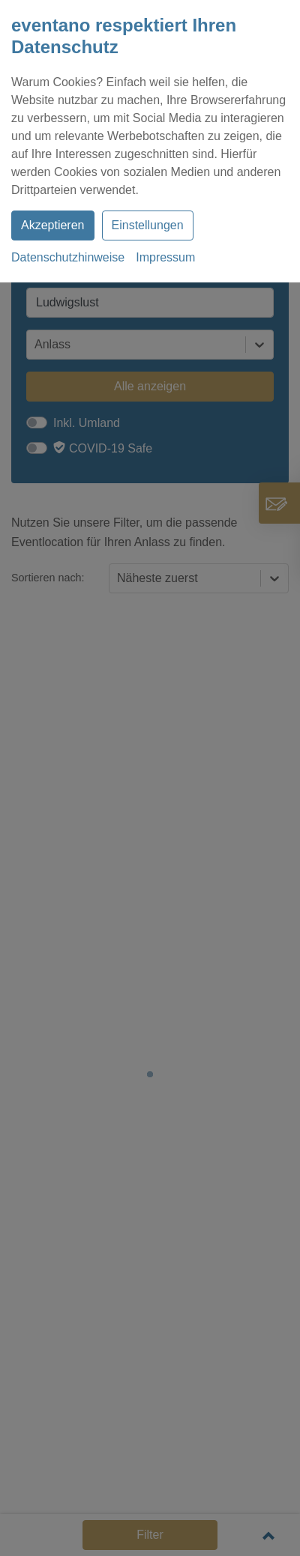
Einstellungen (148, 225)
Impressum (165, 257)
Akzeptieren (53, 225)
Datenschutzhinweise (67, 257)
